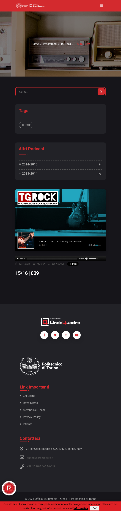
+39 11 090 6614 (37, 466)
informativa (81, 508)
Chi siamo (27, 396)
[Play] (17, 258)
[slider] (52, 258)
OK (95, 508)
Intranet (26, 424)
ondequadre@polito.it (36, 457)
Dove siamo (29, 403)
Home (35, 44)
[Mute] (86, 258)
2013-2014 (28, 173)
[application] (60, 258)
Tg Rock (26, 125)
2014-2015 (28, 164)
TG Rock (66, 44)
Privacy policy (30, 417)
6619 (52, 466)
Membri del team (32, 410)
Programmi (50, 44)
